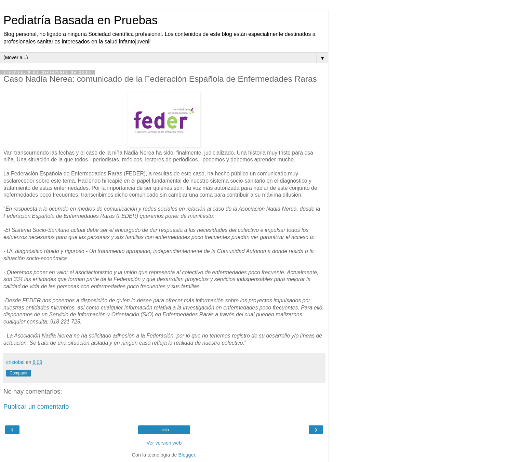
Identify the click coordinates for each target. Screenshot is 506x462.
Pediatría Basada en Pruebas (80, 20)
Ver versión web (164, 443)
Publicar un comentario (36, 406)
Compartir (19, 373)
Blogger (186, 455)
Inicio (164, 429)
